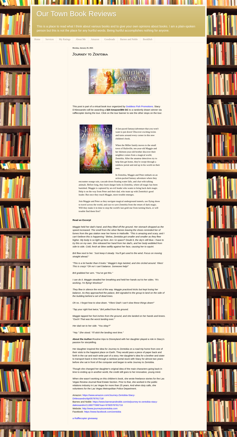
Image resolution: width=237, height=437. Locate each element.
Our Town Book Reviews (76, 14)
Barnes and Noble (129, 39)
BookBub (147, 39)
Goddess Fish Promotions (139, 106)
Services (49, 39)
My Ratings (64, 39)
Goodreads (109, 39)
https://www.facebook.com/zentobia (102, 411)
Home (37, 39)
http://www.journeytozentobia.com (100, 408)
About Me (81, 39)
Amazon (95, 39)
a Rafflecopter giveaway (85, 418)
